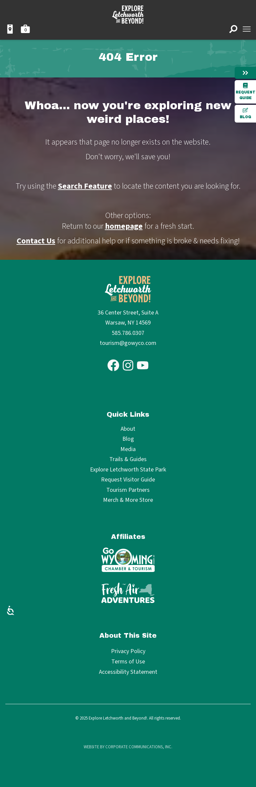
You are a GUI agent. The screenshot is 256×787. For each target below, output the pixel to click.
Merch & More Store (128, 500)
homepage (124, 226)
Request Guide (245, 91)
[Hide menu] (245, 73)
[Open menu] (247, 29)
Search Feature (85, 186)
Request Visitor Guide (128, 480)
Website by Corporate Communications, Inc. (128, 747)
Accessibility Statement (128, 672)
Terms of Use (128, 661)
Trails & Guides (128, 459)
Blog (245, 113)
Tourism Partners (128, 490)
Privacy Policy (128, 651)
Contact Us (36, 241)
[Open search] (233, 29)
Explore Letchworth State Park (128, 470)
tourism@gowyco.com (128, 343)
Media (128, 449)
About (128, 429)
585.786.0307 (128, 333)
